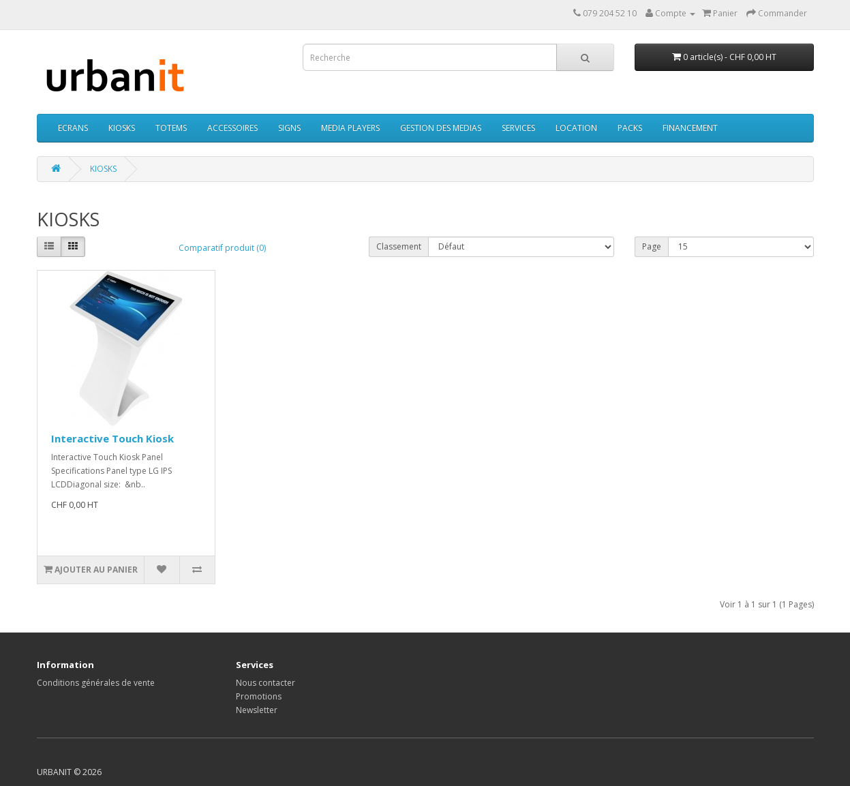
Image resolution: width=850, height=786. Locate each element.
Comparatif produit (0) (222, 248)
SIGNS (289, 128)
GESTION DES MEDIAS (440, 128)
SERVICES (518, 128)
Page (651, 246)
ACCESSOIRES (232, 128)
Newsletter (256, 710)
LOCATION (576, 128)
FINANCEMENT (690, 128)
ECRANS (73, 128)
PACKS (630, 128)
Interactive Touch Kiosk (112, 438)
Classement (398, 246)
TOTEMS (171, 128)
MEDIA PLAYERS (350, 128)
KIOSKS (121, 128)
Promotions (259, 696)
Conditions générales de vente (96, 683)
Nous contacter (265, 683)
